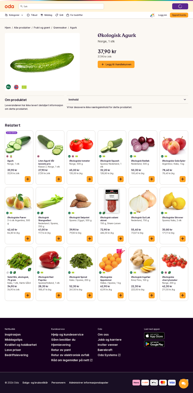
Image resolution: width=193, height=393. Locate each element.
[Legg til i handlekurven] (28, 179)
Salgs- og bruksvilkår (35, 382)
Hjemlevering (61, 345)
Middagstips (13, 339)
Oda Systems (109, 355)
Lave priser (13, 350)
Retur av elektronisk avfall (70, 355)
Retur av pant (61, 350)
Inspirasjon (13, 334)
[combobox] (63, 6)
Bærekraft (105, 350)
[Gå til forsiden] (9, 6)
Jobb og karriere (110, 339)
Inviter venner (108, 345)
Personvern (58, 382)
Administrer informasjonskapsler (88, 382)
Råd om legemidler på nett (72, 360)
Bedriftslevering (16, 355)
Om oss (103, 334)
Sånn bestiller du (63, 339)
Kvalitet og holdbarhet (21, 345)
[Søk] (21, 6)
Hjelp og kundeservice (67, 334)
